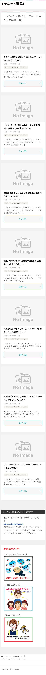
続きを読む (30, 83)
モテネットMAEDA (12, 3)
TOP (13, 656)
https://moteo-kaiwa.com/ (13, 524)
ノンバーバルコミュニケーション (16, 67)
